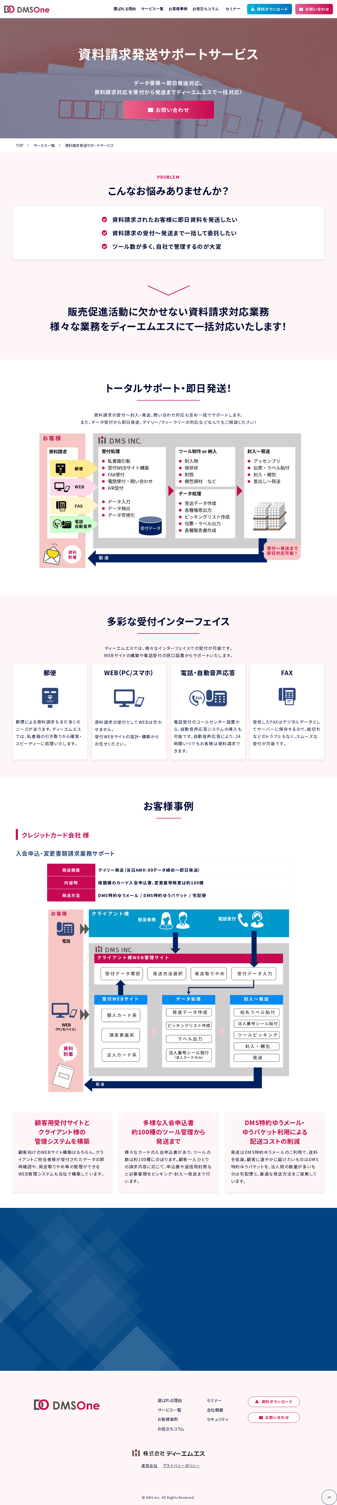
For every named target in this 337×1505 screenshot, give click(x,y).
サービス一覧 (152, 9)
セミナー (233, 9)
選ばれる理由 (124, 9)
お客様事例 (178, 9)
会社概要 (215, 1410)
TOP (19, 145)
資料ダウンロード (272, 9)
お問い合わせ (317, 9)
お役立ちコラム (205, 9)
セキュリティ (217, 1419)
